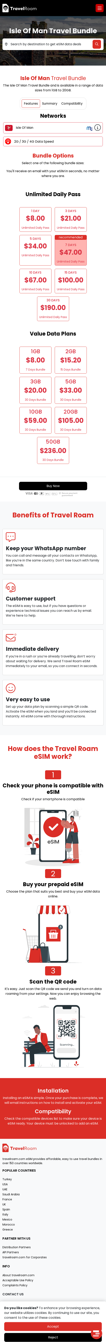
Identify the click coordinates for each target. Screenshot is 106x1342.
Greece (7, 1230)
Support (7, 1303)
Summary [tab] (49, 103)
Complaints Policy (14, 1285)
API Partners (10, 1252)
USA (5, 1184)
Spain (6, 1209)
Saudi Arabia (11, 1194)
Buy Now (53, 486)
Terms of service (62, 1338)
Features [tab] (31, 103)
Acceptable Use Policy (17, 1280)
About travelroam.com (18, 1275)
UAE (4, 1189)
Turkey (7, 1179)
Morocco (8, 1225)
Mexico (7, 1219)
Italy (5, 1214)
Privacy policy (41, 1338)
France (7, 1199)
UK (4, 1204)
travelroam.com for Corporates (24, 1257)
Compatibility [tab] (72, 103)
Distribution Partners (16, 1247)
